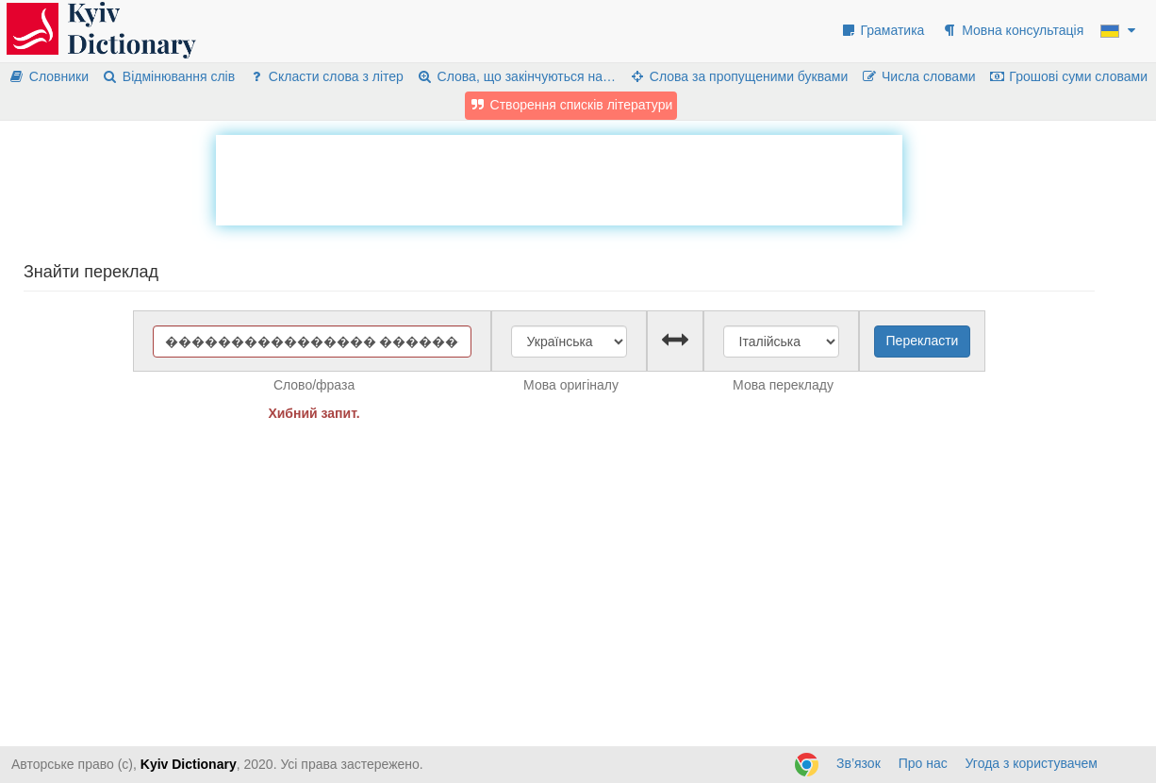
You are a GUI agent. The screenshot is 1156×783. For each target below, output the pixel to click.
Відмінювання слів (168, 76)
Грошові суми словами (1068, 76)
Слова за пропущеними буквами (738, 76)
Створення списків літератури (571, 104)
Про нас (923, 763)
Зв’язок (858, 763)
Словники (48, 76)
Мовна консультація (1012, 30)
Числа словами (918, 76)
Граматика (882, 30)
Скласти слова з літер (326, 76)
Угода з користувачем (1032, 763)
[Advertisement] (559, 177)
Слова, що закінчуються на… (516, 76)
